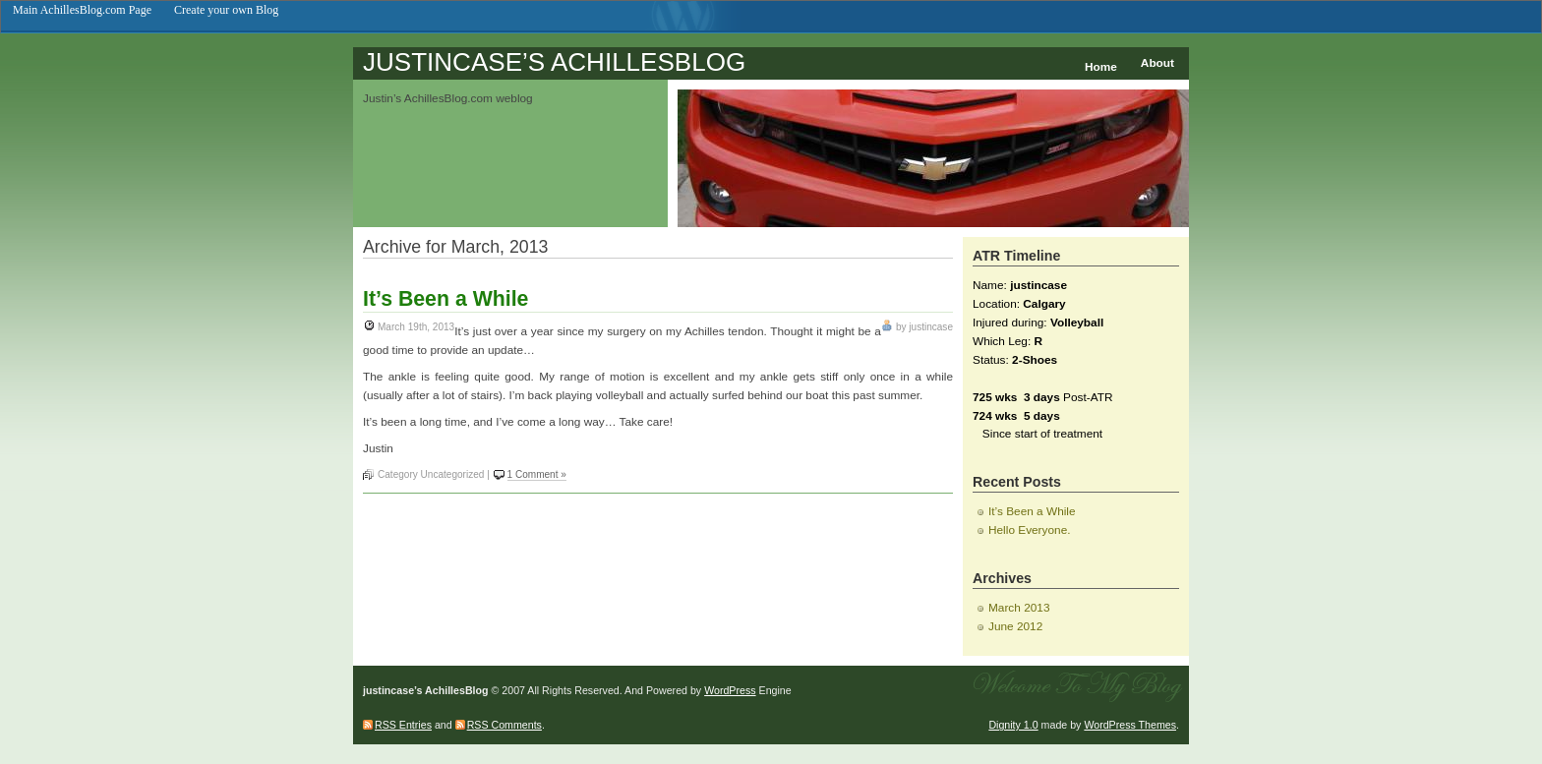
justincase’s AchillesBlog (554, 62)
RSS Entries (403, 725)
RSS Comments (504, 725)
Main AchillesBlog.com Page (82, 10)
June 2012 (1015, 626)
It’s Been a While (445, 299)
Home (1101, 67)
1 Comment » (536, 474)
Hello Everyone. (1029, 530)
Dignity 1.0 (1013, 725)
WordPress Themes (1130, 725)
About (1157, 63)
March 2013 (1018, 608)
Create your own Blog (226, 10)
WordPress (729, 690)
